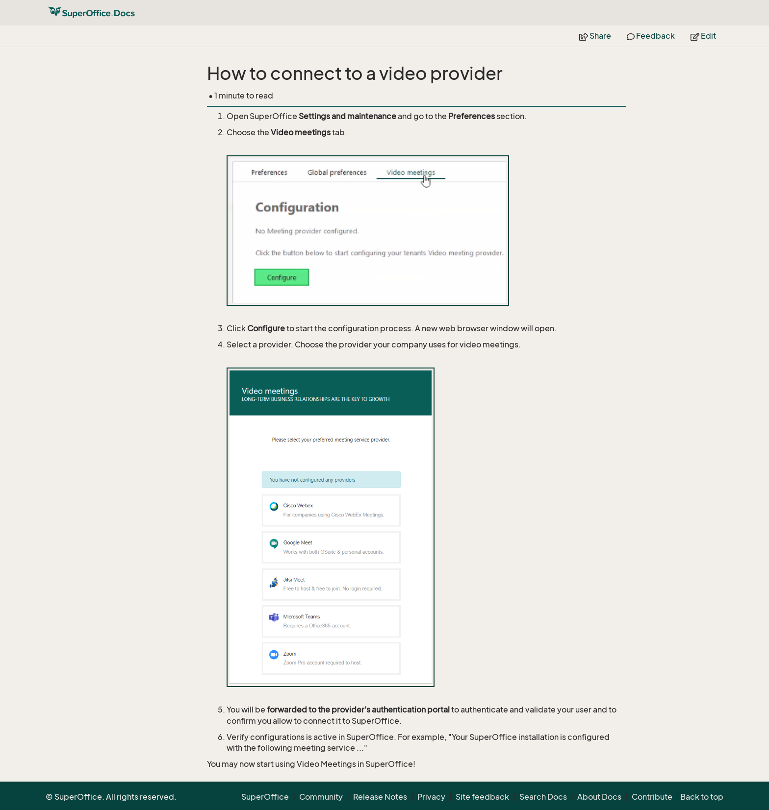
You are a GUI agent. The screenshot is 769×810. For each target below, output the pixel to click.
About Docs (599, 797)
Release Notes (380, 797)
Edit (703, 36)
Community (321, 797)
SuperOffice (265, 797)
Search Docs (543, 797)
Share (595, 36)
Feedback (651, 36)
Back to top (701, 797)
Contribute (652, 797)
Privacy (431, 797)
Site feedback (482, 797)
